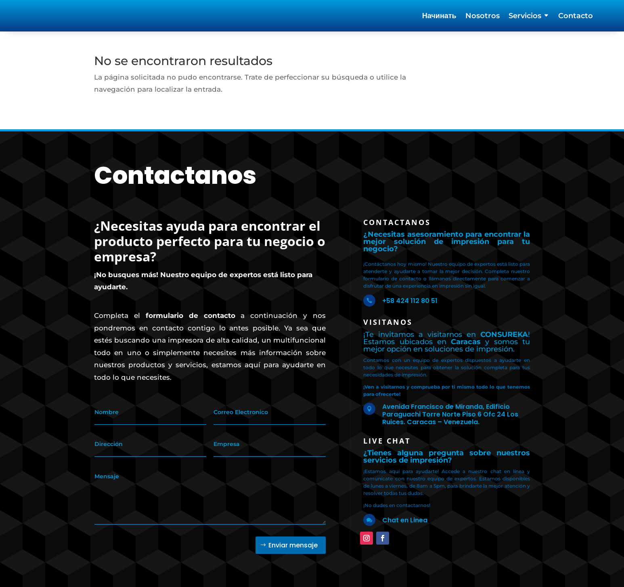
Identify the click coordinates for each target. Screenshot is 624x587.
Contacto (575, 16)
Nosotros (482, 16)
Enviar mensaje (293, 539)
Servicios (525, 16)
